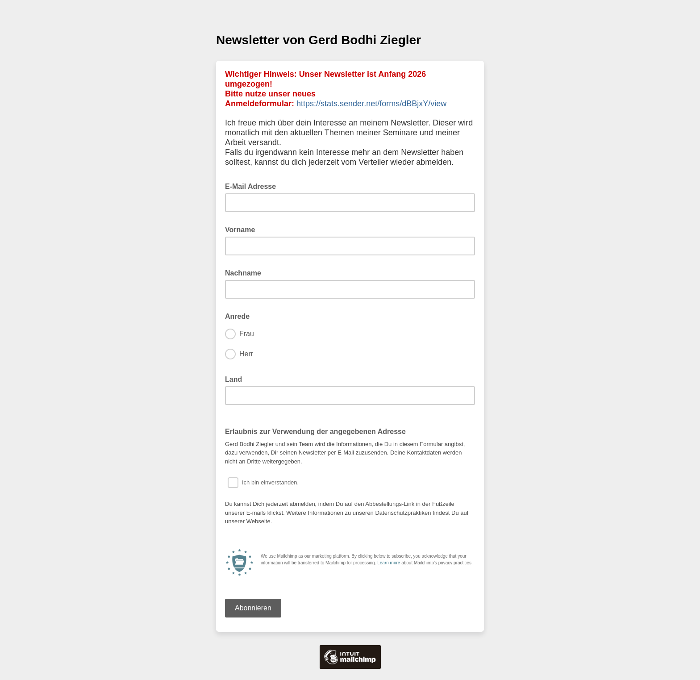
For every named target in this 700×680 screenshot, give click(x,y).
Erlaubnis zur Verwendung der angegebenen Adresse (315, 431)
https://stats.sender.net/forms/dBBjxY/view (371, 103)
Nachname (246, 272)
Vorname (243, 229)
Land (236, 379)
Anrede (240, 316)
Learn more (388, 562)
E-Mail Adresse (253, 186)
